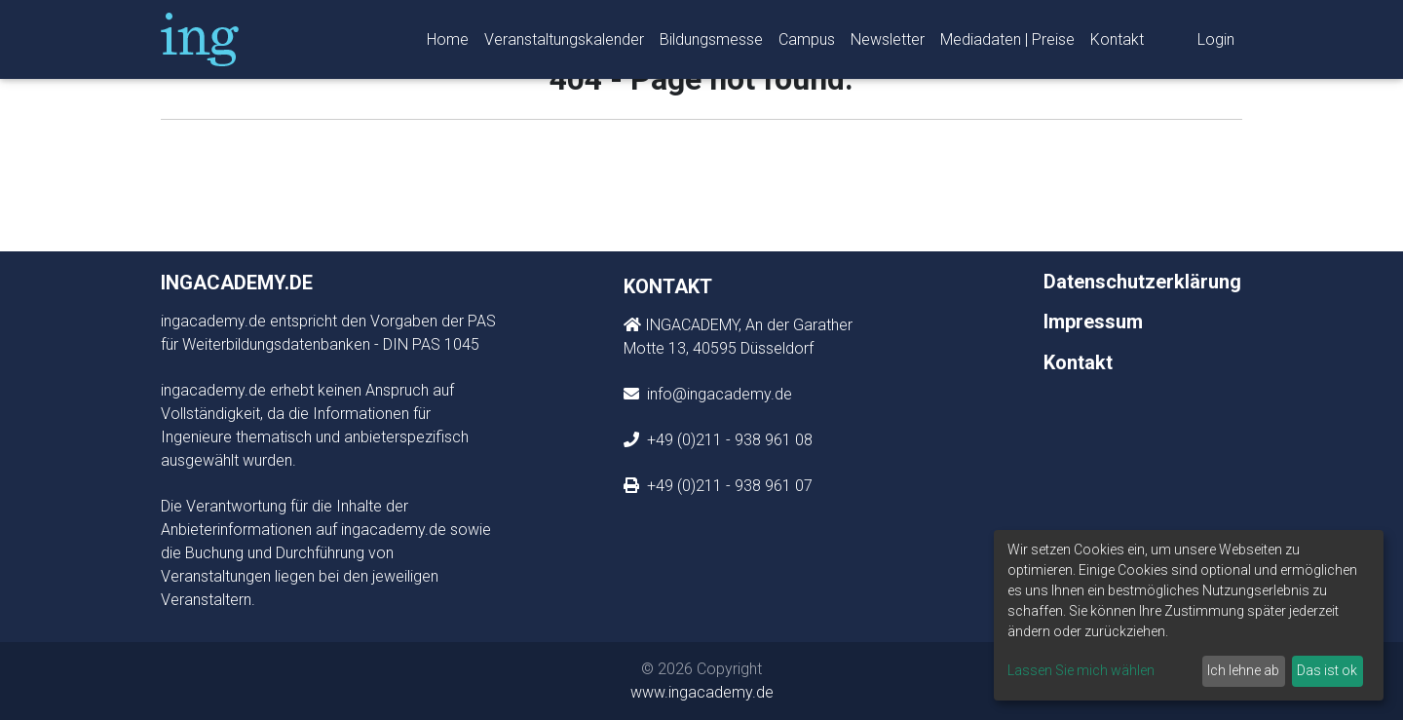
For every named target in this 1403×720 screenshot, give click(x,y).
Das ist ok (1327, 670)
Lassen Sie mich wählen (1081, 670)
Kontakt (1117, 43)
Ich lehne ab (1243, 670)
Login (1215, 43)
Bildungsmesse (711, 43)
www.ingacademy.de (702, 692)
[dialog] (1189, 615)
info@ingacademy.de (717, 394)
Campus (806, 43)
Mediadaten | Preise (1007, 43)
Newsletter (888, 43)
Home (448, 43)
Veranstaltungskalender (564, 43)
